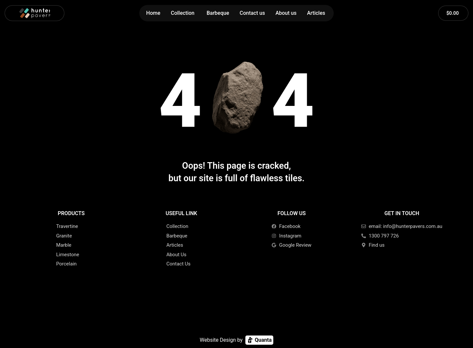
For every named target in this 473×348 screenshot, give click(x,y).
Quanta (259, 340)
